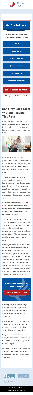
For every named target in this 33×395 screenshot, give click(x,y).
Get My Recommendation (16, 90)
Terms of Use (21, 390)
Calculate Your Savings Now (16, 292)
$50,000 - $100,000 (16, 66)
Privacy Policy (12, 390)
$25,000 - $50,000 (16, 58)
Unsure (16, 43)
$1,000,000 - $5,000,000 (16, 81)
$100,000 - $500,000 (16, 73)
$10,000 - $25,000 (17, 51)
